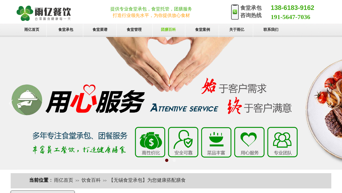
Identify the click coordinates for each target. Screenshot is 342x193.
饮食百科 (91, 180)
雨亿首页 (63, 180)
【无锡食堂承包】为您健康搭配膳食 (147, 180)
